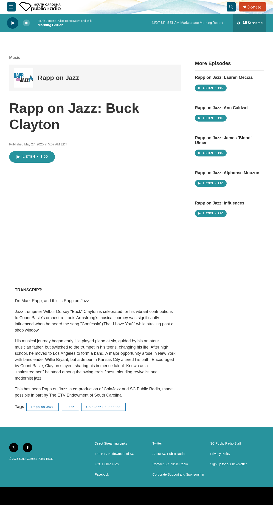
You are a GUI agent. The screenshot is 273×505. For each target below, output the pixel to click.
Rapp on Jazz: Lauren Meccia (224, 77)
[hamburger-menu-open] (11, 6)
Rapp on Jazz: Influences (219, 203)
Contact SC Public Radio (170, 464)
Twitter (157, 443)
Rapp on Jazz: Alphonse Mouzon (227, 172)
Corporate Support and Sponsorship (178, 474)
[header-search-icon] (231, 6)
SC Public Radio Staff (225, 443)
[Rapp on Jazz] (23, 78)
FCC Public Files (107, 464)
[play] (12, 23)
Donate (254, 7)
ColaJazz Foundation (103, 407)
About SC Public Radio (168, 454)
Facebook (102, 474)
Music (14, 57)
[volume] (26, 23)
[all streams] (249, 23)
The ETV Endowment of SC (114, 454)
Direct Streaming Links (111, 443)
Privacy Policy (220, 454)
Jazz (70, 407)
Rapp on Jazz (58, 77)
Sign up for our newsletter (228, 464)
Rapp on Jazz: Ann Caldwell (222, 107)
